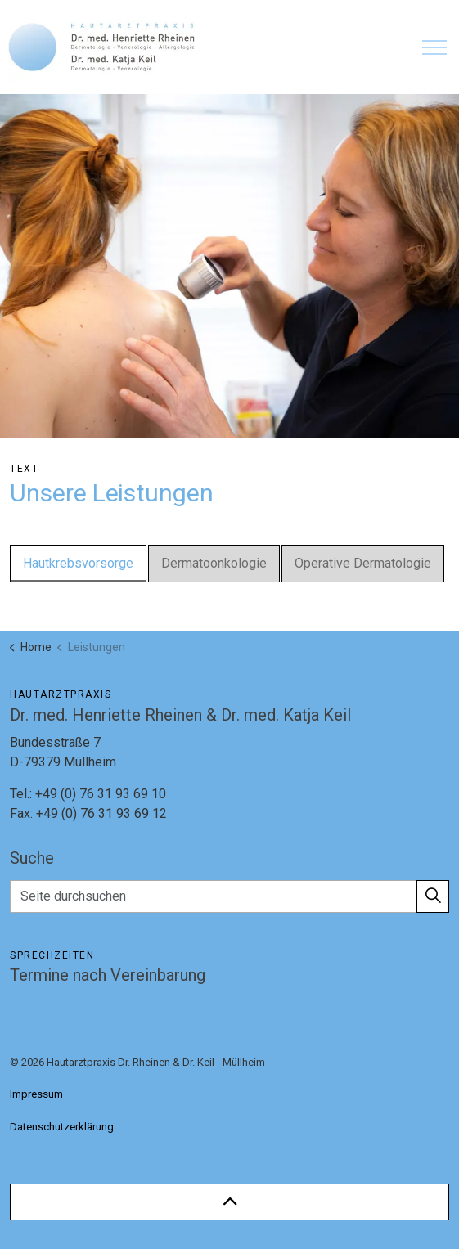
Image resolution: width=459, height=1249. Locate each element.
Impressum (36, 1094)
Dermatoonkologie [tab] (214, 563)
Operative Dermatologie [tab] (363, 563)
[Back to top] (229, 1202)
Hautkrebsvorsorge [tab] (78, 563)
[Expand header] (434, 47)
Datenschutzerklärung (62, 1127)
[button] (432, 896)
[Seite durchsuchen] (229, 896)
